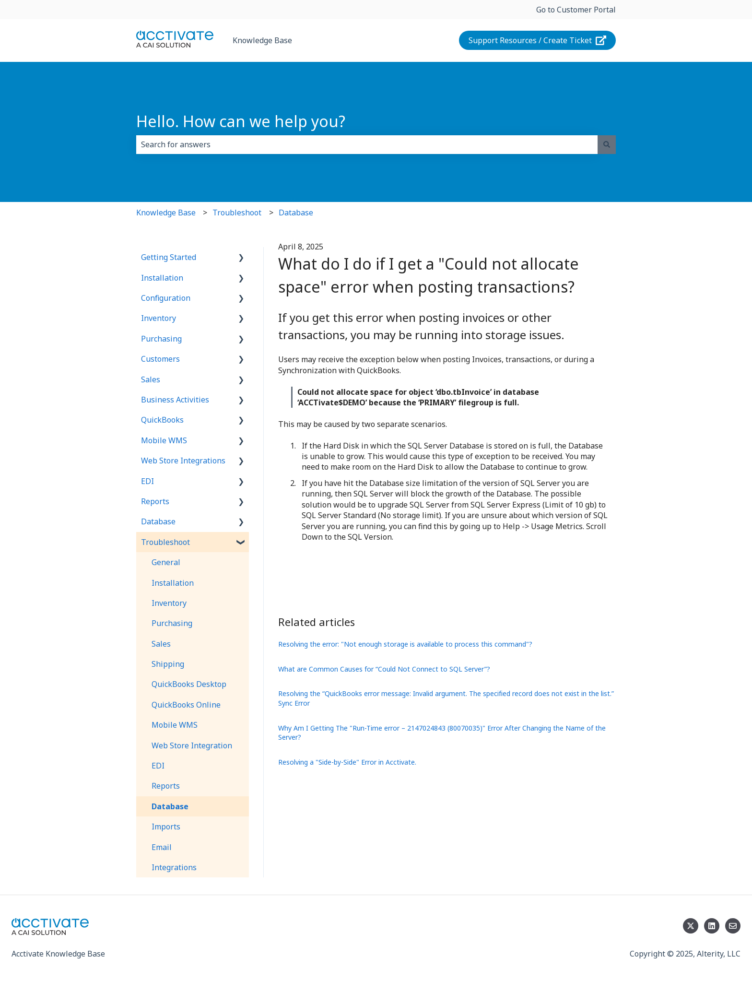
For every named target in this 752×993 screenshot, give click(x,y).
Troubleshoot (236, 212)
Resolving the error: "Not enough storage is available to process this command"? (405, 644)
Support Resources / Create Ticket (538, 40)
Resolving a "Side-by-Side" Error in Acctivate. (347, 762)
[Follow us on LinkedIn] (711, 926)
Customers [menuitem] (160, 359)
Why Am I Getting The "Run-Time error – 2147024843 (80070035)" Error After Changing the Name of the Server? (442, 732)
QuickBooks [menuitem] (162, 419)
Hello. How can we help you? (240, 121)
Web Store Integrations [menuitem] (183, 460)
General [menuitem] (166, 562)
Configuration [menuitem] (165, 298)
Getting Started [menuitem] (168, 257)
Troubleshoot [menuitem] (165, 542)
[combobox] (367, 144)
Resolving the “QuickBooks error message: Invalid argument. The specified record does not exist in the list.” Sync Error (446, 698)
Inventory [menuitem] (158, 318)
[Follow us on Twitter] (690, 926)
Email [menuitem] (162, 847)
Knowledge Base (262, 40)
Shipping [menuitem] (168, 664)
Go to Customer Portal (576, 9)
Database (296, 212)
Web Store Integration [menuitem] (192, 745)
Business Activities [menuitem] (175, 399)
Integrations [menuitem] (174, 867)
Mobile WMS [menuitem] (164, 440)
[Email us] (732, 926)
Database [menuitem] (158, 521)
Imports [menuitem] (166, 826)
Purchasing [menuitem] (161, 338)
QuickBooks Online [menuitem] (186, 704)
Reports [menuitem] (155, 501)
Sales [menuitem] (150, 379)
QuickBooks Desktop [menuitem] (189, 684)
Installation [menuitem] (162, 277)
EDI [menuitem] (147, 481)
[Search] (607, 144)
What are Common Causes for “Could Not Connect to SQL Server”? (384, 669)
